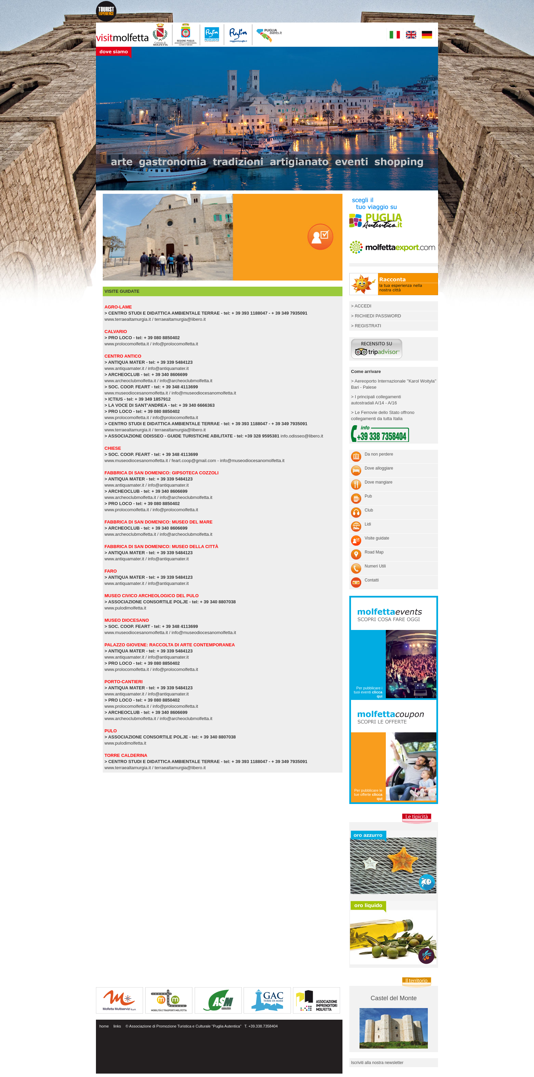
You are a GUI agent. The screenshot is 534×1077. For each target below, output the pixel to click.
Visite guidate (377, 538)
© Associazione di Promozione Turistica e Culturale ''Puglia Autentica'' (183, 1026)
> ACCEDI (361, 305)
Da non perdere (379, 454)
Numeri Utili (375, 566)
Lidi (368, 524)
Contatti (372, 580)
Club (369, 510)
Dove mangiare (378, 482)
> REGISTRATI (366, 325)
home (104, 1026)
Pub (368, 496)
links (117, 1026)
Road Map (374, 552)
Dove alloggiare (379, 468)
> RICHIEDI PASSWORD (376, 315)
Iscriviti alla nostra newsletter (377, 1062)
